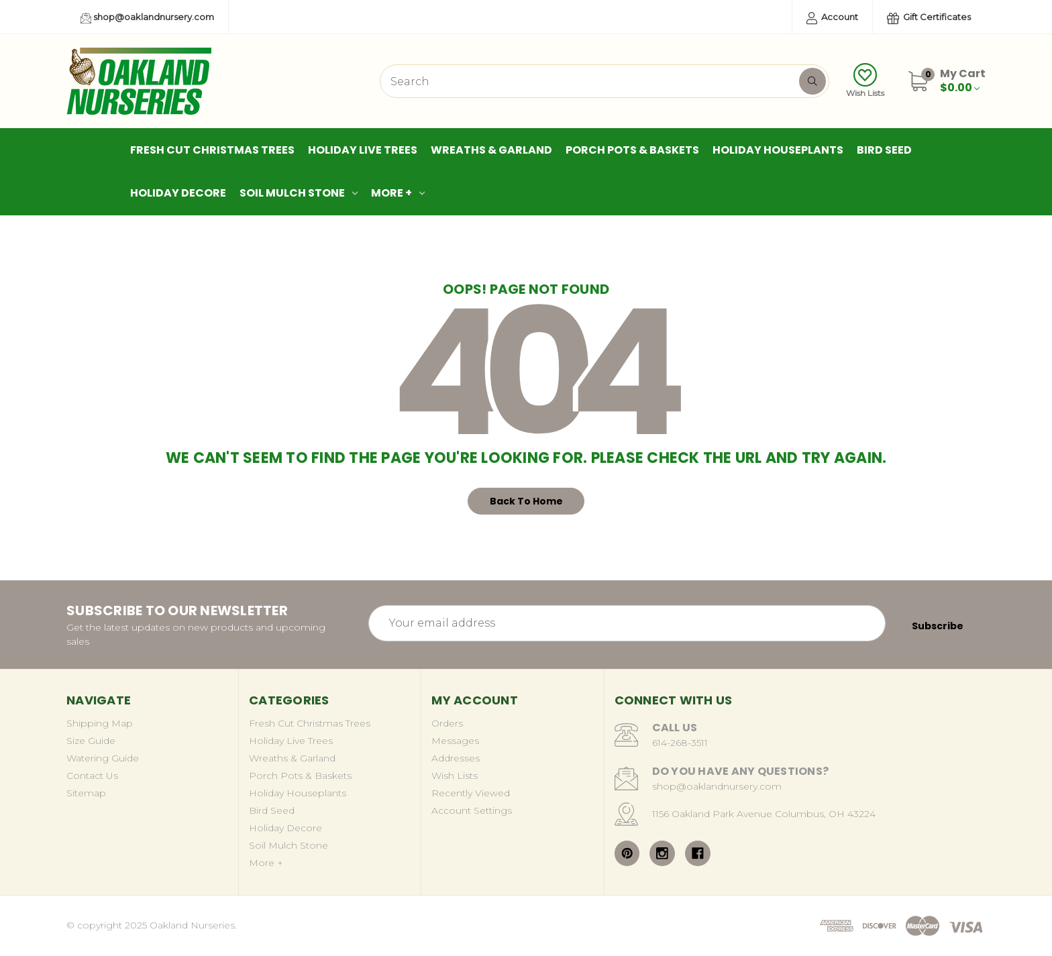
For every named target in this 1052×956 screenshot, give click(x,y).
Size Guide (90, 741)
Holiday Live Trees (362, 150)
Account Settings (471, 810)
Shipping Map (99, 723)
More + (398, 193)
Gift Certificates (929, 17)
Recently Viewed (470, 793)
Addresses (455, 758)
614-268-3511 (680, 743)
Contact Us (92, 775)
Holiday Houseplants (778, 150)
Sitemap (86, 793)
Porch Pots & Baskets (632, 150)
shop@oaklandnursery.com (147, 17)
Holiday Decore (178, 193)
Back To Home (526, 501)
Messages (455, 741)
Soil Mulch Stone (299, 193)
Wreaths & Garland (491, 150)
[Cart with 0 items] (963, 80)
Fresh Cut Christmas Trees (212, 150)
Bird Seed (884, 150)
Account (832, 17)
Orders (447, 723)
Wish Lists (865, 80)
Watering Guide (102, 758)
